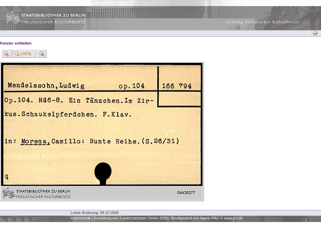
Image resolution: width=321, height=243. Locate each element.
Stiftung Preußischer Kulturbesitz (262, 21)
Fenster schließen (16, 43)
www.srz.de (233, 218)
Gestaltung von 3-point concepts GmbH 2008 (130, 218)
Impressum (80, 218)
